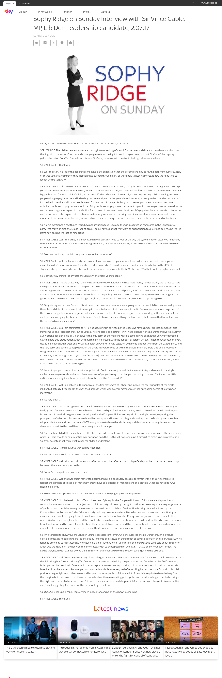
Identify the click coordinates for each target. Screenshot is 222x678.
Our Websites (209, 3)
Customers (25, 3)
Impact (64, 11)
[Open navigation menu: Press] (88, 12)
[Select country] (190, 3)
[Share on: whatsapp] (70, 48)
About (23, 11)
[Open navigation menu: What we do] (54, 12)
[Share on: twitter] (53, 48)
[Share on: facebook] (62, 48)
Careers (98, 11)
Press (81, 11)
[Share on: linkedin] (45, 48)
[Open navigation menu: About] (30, 12)
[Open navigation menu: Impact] (72, 12)
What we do (43, 11)
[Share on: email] (36, 48)
